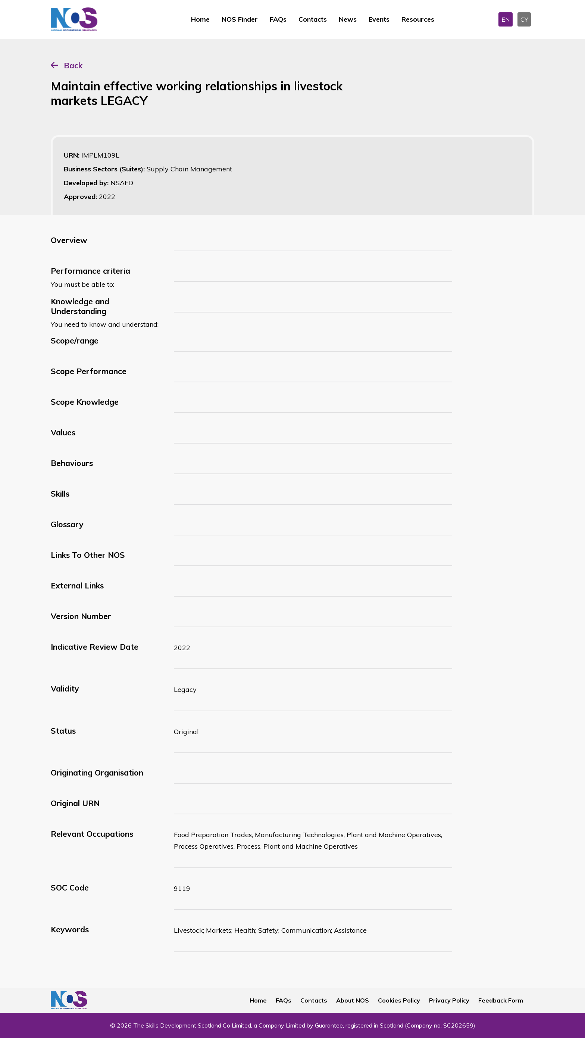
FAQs (278, 19)
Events (379, 19)
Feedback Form (500, 1000)
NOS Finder (240, 19)
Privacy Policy (449, 1000)
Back (73, 65)
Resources (417, 19)
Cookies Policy (399, 1000)
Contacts (312, 19)
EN (505, 19)
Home (200, 19)
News (348, 19)
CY (524, 19)
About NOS (352, 1000)
